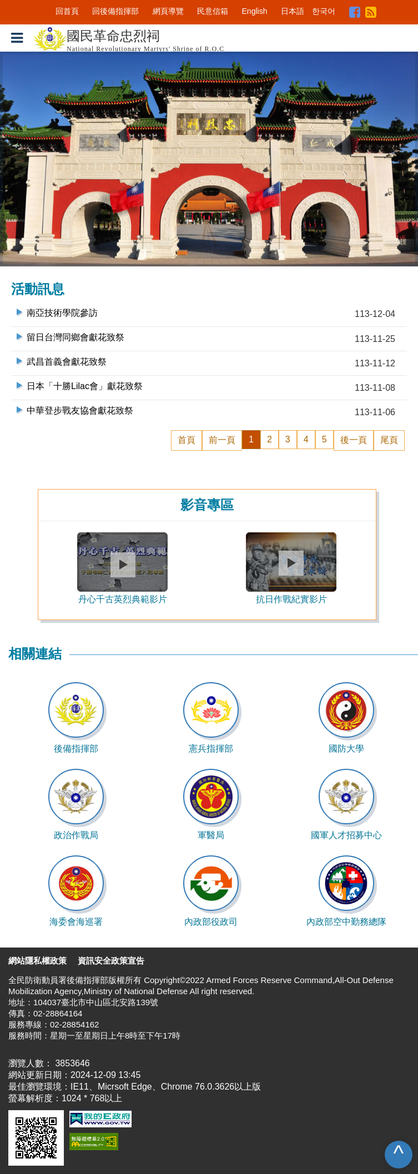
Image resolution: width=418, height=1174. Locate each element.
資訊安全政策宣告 (111, 960)
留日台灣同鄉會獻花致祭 (75, 337)
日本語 (292, 11)
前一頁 (222, 440)
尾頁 (389, 440)
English (255, 11)
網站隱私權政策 (37, 960)
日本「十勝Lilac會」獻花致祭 (85, 386)
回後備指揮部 (115, 11)
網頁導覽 (168, 11)
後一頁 (353, 440)
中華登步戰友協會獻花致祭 (80, 410)
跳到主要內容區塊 (35, 5)
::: (47, 11)
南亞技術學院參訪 (62, 313)
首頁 (186, 440)
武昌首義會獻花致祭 (67, 361)
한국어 (323, 11)
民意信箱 (212, 11)
